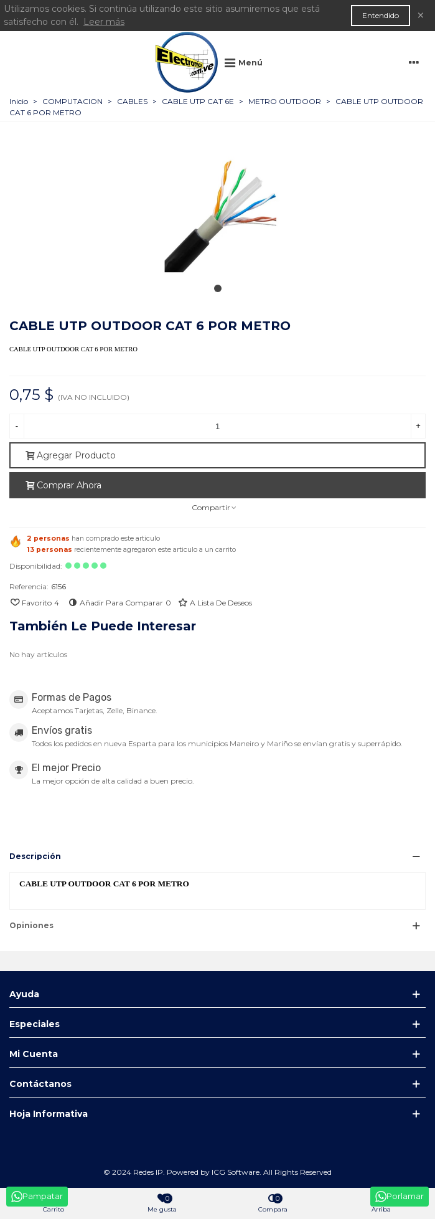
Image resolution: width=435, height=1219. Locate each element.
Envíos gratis (62, 730)
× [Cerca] (420, 15)
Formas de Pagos (71, 697)
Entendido (380, 15)
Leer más (103, 21)
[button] (217, 289)
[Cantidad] (217, 426)
